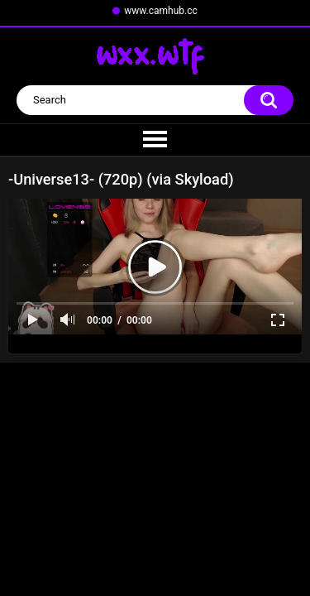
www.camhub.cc (161, 11)
